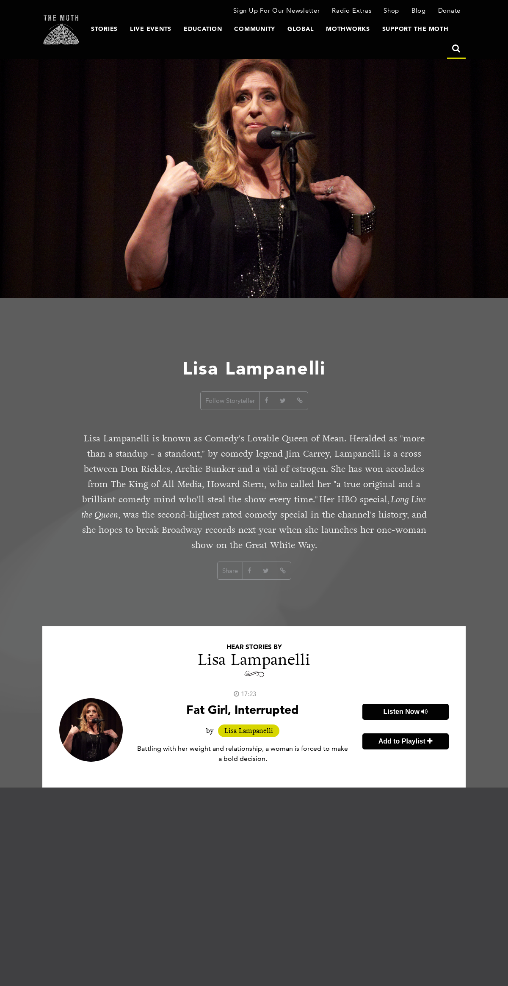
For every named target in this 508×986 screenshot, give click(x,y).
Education (203, 29)
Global (300, 29)
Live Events (150, 29)
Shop (391, 10)
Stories (104, 29)
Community (254, 29)
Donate (449, 10)
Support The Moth (415, 29)
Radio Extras (351, 10)
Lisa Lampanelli (248, 731)
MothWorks (348, 29)
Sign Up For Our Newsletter (276, 10)
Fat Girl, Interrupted (242, 709)
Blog (418, 10)
